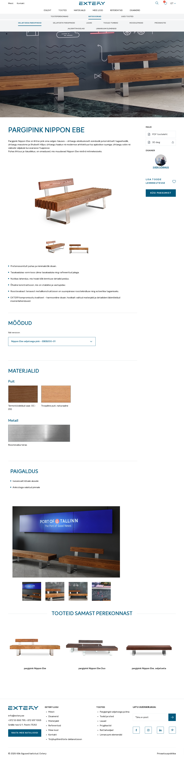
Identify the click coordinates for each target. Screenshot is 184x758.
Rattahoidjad (106, 730)
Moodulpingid (136, 23)
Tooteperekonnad (59, 16)
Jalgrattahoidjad (76, 29)
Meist (10, 3)
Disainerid (135, 10)
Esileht (47, 10)
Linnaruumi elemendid (106, 29)
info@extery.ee (16, 716)
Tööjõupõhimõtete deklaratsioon (65, 739)
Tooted (62, 10)
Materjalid (80, 10)
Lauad (89, 23)
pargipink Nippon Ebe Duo (92, 668)
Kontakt (20, 3)
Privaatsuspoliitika (166, 753)
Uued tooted (127, 16)
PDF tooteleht (160, 134)
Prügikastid (160, 23)
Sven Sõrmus (161, 167)
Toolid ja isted (107, 716)
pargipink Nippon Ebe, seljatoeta (149, 668)
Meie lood (98, 10)
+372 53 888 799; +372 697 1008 (24, 720)
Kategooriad (94, 16)
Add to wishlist (174, 181)
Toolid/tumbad (110, 23)
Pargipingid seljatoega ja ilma (114, 712)
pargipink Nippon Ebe (35, 668)
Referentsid (116, 10)
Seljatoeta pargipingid (64, 23)
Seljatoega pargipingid (29, 23)
